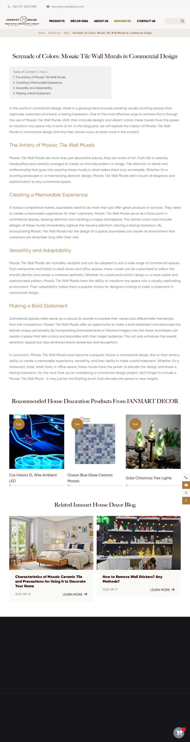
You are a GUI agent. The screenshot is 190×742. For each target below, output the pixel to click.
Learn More (75, 594)
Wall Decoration (20, 649)
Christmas (63, 649)
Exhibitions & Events (164, 676)
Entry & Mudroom (98, 669)
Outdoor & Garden (99, 676)
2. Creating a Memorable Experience (37, 82)
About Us (101, 21)
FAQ (154, 655)
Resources (122, 21)
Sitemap (15, 723)
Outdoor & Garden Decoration (30, 676)
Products (57, 21)
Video (155, 662)
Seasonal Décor (68, 638)
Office (91, 683)
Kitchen (92, 662)
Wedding (62, 669)
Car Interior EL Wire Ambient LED (33, 478)
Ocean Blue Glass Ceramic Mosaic (90, 478)
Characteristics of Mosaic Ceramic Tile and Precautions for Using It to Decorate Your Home (50, 581)
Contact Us (146, 21)
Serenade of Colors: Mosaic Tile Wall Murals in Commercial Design (112, 32)
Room (91, 638)
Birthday (62, 662)
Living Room (95, 649)
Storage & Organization (25, 669)
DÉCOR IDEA (79, 21)
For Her (122, 649)
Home (41, 32)
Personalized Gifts (132, 638)
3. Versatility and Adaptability (32, 88)
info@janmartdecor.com (67, 6)
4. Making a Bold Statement (32, 93)
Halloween (63, 655)
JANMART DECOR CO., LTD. (45, 709)
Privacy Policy (39, 723)
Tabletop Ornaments (23, 655)
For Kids (123, 662)
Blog (66, 32)
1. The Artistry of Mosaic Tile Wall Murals (39, 77)
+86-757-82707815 (24, 6)
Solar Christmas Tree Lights (149, 478)
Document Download (166, 649)
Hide (42, 72)
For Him (123, 655)
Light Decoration (20, 662)
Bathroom (93, 655)
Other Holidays (66, 676)
